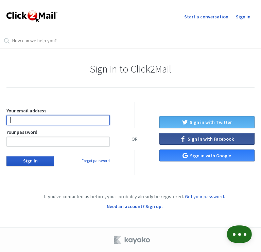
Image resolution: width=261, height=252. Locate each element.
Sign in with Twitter (207, 122)
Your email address (58, 116)
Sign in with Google (206, 156)
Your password (58, 138)
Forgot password (96, 160)
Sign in (243, 17)
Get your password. (205, 196)
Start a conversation (206, 17)
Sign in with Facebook (207, 139)
